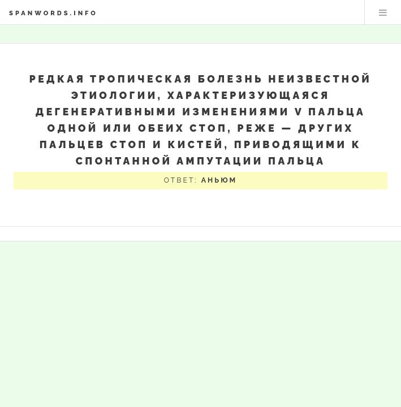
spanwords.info (53, 13)
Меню (383, 12)
